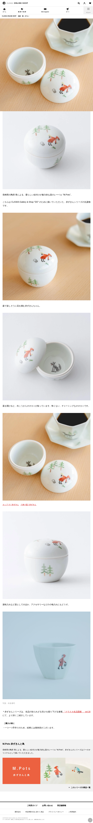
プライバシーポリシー (56, 812)
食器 (19, 16)
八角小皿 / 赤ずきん (28, 505)
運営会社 (18, 812)
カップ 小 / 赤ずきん (11, 505)
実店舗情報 (61, 805)
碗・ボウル (25, 16)
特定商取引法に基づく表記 (34, 812)
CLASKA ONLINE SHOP (9, 16)
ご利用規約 (72, 812)
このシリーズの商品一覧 (80, 787)
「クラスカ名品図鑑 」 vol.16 (76, 712)
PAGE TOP (90, 820)
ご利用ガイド (32, 805)
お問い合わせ (47, 805)
